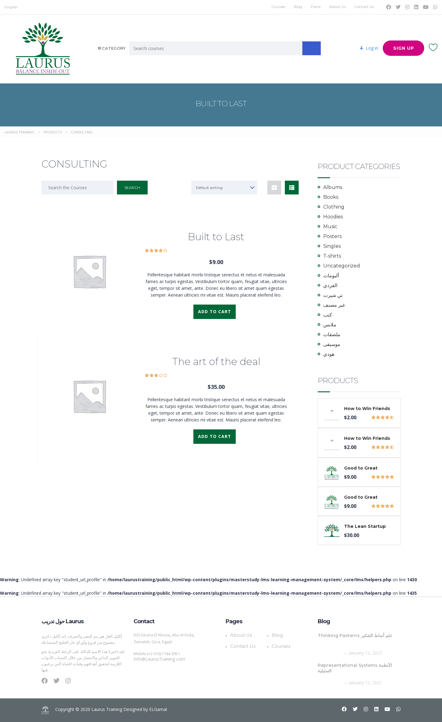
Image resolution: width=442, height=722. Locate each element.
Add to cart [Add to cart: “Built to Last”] (214, 311)
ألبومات (331, 275)
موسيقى (331, 344)
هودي (328, 354)
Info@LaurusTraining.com (157, 659)
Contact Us (364, 6)
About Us (337, 6)
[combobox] (225, 187)
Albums (332, 187)
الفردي (330, 285)
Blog (298, 6)
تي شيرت (333, 295)
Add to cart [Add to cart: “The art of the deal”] (214, 436)
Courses (278, 6)
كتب (327, 315)
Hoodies (333, 217)
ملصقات (331, 334)
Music (330, 226)
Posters (332, 236)
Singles (332, 246)
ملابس (329, 325)
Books (330, 197)
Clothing (333, 207)
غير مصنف (334, 305)
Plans (315, 6)
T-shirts (332, 256)
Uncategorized (341, 266)
